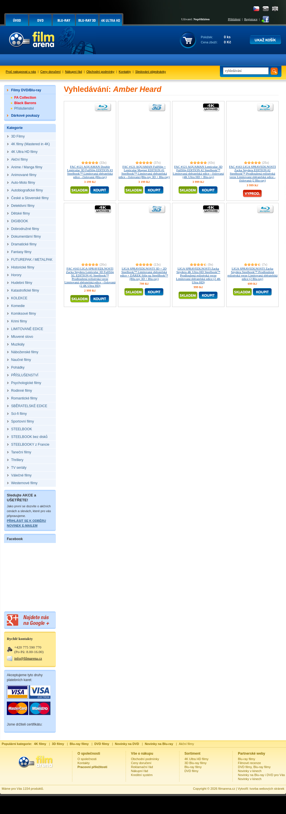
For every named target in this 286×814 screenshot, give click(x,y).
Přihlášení (234, 19)
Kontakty (125, 71)
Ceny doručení (50, 71)
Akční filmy (186, 744)
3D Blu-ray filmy (196, 763)
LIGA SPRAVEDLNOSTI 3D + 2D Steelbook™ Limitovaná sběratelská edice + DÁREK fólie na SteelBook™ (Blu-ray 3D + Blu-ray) (144, 273)
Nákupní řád (73, 71)
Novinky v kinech (250, 771)
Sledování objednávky (150, 71)
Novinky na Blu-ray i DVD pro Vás (261, 775)
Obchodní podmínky (100, 71)
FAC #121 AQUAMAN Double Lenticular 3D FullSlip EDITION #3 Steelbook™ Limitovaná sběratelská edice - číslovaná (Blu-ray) (90, 172)
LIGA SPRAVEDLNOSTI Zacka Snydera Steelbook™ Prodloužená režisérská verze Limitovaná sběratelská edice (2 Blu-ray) (252, 273)
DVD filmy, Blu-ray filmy (254, 767)
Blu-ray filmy (193, 767)
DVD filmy (192, 771)
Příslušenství (24, 108)
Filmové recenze (249, 763)
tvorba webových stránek (267, 788)
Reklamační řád (142, 767)
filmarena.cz (226, 788)
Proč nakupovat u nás (21, 71)
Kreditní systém (142, 775)
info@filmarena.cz (28, 658)
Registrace (250, 19)
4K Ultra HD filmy (197, 759)
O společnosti (87, 759)
